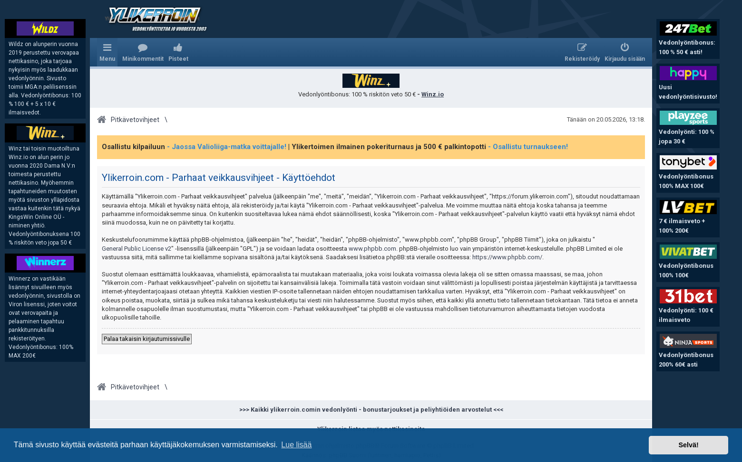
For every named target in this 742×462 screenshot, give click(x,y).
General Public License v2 (136, 248)
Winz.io (432, 94)
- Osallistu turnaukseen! (528, 146)
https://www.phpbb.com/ (507, 257)
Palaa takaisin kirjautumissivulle (147, 338)
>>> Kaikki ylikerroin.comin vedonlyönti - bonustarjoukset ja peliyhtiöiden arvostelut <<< (371, 409)
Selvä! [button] (688, 445)
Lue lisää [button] (296, 445)
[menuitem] (143, 52)
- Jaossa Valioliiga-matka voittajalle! (226, 146)
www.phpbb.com (372, 248)
